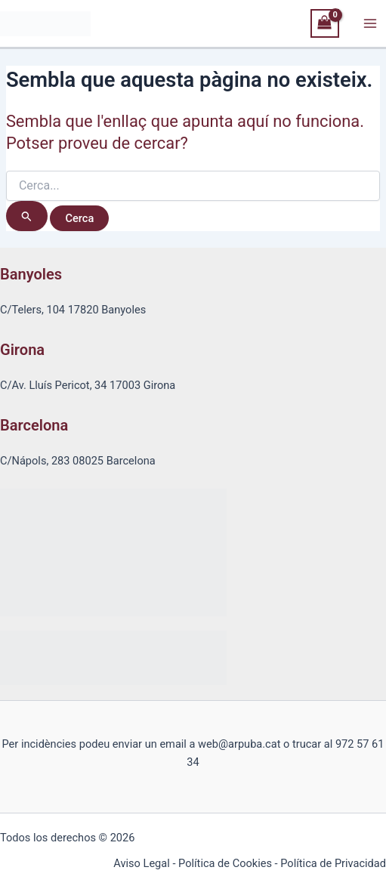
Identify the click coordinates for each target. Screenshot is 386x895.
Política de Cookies (225, 863)
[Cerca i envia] (27, 216)
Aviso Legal (141, 863)
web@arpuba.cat (239, 744)
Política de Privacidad (333, 863)
